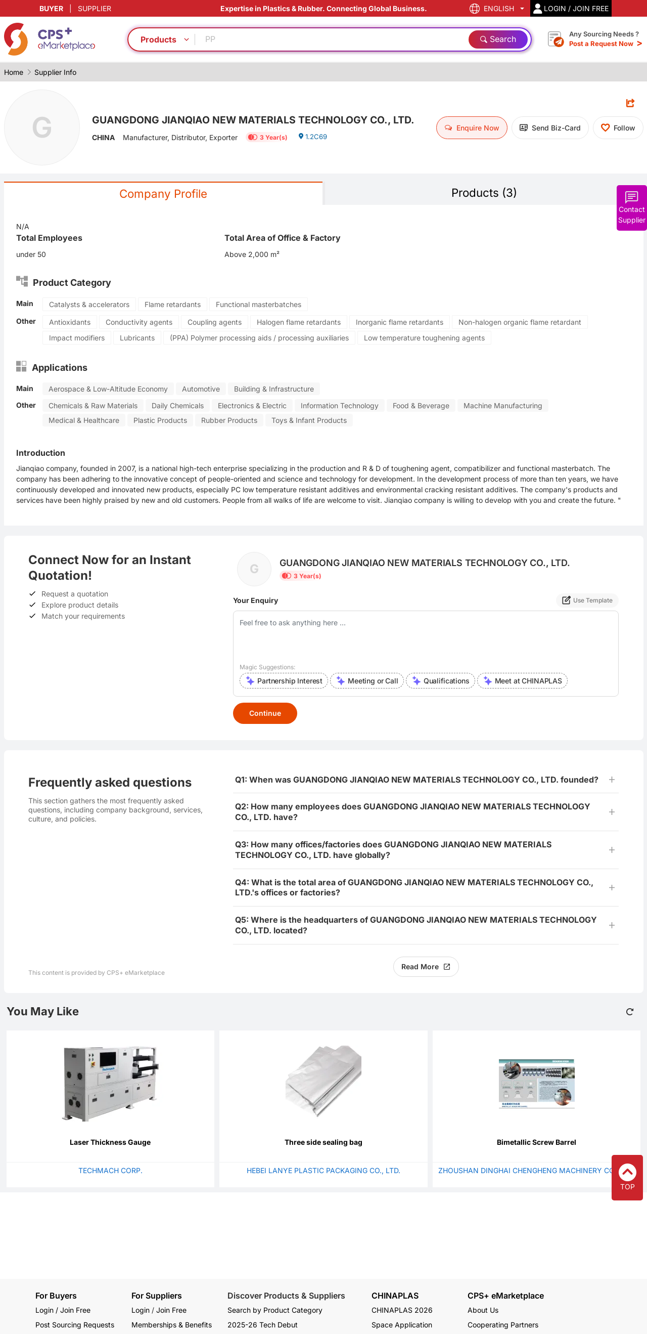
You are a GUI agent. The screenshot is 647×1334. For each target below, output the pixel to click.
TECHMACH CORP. (110, 1171)
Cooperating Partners (503, 1324)
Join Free (171, 1310)
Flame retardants (173, 305)
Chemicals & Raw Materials (93, 406)
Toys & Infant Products (309, 421)
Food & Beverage (421, 406)
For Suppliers (156, 1295)
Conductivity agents (139, 323)
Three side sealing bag (323, 1143)
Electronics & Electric (252, 406)
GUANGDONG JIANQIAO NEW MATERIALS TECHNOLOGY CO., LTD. (258, 119)
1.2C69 (314, 147)
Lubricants (137, 338)
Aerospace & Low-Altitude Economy (108, 389)
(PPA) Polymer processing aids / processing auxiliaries (259, 338)
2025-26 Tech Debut (262, 1324)
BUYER (51, 8)
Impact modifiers (77, 338)
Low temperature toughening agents (424, 338)
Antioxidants (69, 323)
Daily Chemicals (178, 406)
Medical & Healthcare (84, 421)
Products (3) (484, 193)
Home (13, 72)
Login (140, 1310)
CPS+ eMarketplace (506, 1296)
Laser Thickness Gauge (110, 1143)
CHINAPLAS (395, 1296)
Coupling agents (215, 323)
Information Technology (340, 406)
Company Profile (163, 194)
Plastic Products (160, 421)
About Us (483, 1310)
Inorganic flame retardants (399, 323)
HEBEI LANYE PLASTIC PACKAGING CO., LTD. (323, 1171)
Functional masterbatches (258, 305)
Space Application (402, 1324)
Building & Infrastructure (274, 389)
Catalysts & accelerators (89, 305)
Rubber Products (229, 421)
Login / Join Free (62, 1310)
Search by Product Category (274, 1310)
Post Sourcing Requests (74, 1324)
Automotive (201, 389)
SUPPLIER (94, 8)
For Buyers (56, 1295)
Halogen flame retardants (299, 323)
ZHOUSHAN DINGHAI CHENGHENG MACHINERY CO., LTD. (536, 1171)
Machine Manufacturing (503, 406)
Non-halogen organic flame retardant (519, 323)
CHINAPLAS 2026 (402, 1310)
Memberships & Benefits (171, 1324)
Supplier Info (55, 72)
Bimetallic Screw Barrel (536, 1143)
